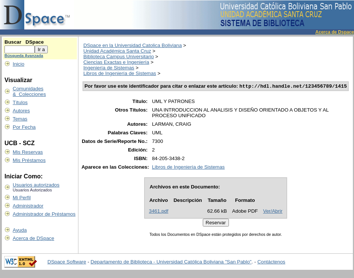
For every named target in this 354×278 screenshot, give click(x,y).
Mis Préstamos (29, 160)
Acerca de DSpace (33, 238)
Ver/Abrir (273, 212)
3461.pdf (158, 212)
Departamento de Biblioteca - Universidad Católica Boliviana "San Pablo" (171, 262)
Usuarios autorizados (36, 185)
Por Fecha (24, 127)
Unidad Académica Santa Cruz (117, 51)
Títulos (20, 102)
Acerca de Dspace (335, 32)
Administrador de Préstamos (44, 214)
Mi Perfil (22, 197)
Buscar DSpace (24, 42)
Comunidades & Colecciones (29, 91)
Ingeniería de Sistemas (108, 68)
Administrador (28, 206)
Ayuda (20, 230)
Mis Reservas (28, 152)
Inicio (18, 64)
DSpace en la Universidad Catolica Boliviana (132, 45)
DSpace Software (66, 262)
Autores (21, 110)
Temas (20, 119)
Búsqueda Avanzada (23, 55)
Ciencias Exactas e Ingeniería (116, 62)
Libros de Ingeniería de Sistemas (119, 73)
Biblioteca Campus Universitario (118, 56)
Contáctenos (271, 262)
